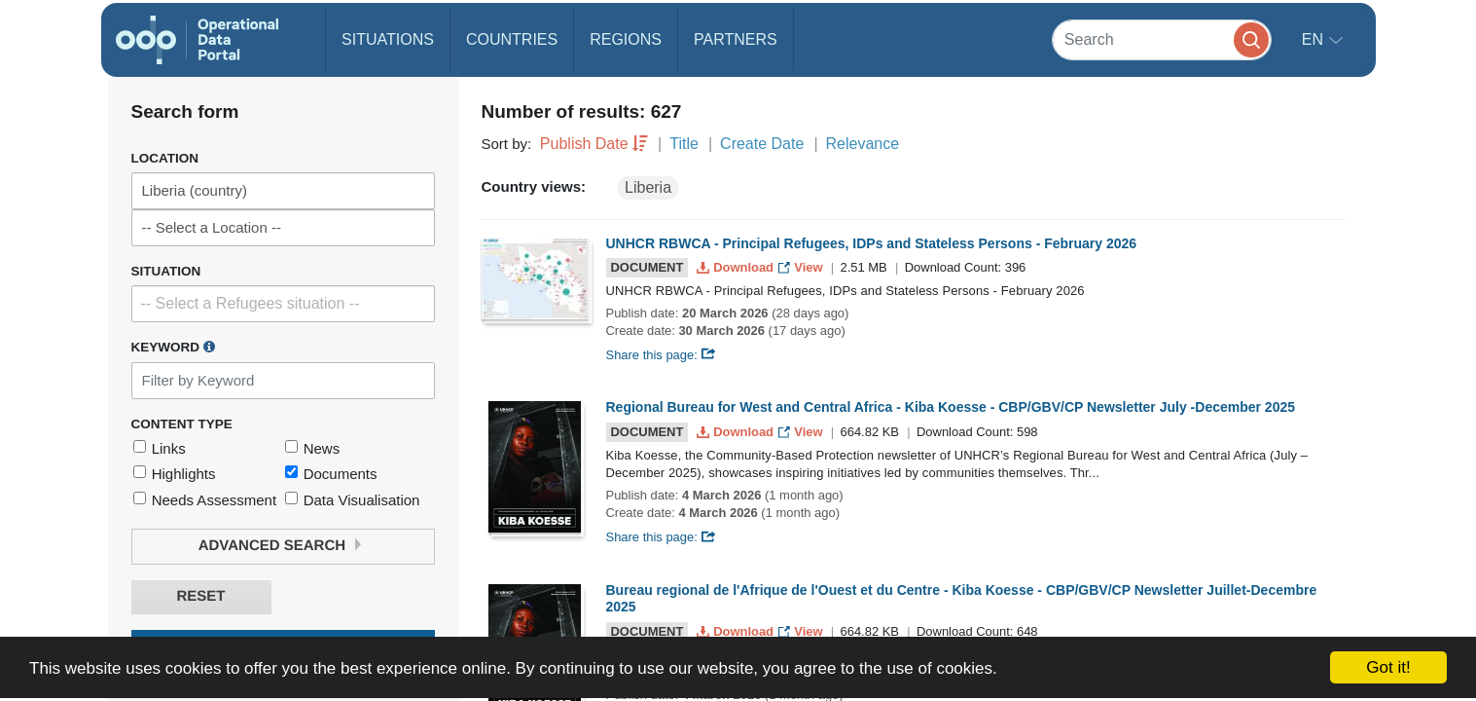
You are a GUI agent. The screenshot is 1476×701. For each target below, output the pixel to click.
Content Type (182, 424)
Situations (388, 39)
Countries (512, 39)
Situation (166, 271)
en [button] (1315, 39)
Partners (735, 39)
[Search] (1162, 39)
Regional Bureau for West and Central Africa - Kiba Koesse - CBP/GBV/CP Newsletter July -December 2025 (951, 407)
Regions (626, 39)
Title (684, 143)
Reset (200, 596)
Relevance (863, 143)
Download (737, 267)
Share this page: (661, 355)
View (802, 267)
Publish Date (584, 143)
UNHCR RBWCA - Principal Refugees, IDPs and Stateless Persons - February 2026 (871, 243)
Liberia (648, 187)
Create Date (762, 143)
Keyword (173, 346)
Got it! (1388, 667)
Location (165, 158)
